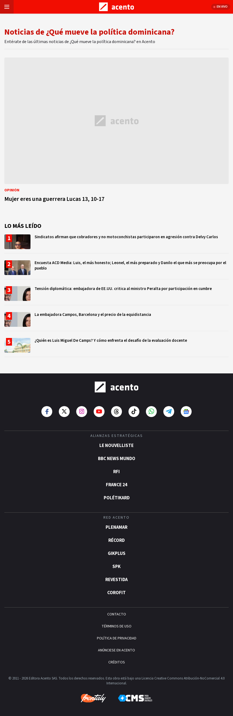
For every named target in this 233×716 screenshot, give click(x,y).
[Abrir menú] (7, 7)
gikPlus (116, 553)
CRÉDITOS (116, 662)
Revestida (116, 579)
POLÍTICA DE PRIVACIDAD (116, 638)
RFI (116, 472)
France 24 (116, 485)
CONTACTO (116, 614)
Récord (116, 540)
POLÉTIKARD (117, 498)
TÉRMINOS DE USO (116, 626)
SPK (116, 566)
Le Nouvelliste (116, 445)
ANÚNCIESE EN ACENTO (116, 650)
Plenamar (116, 527)
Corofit (116, 593)
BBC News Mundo (116, 458)
